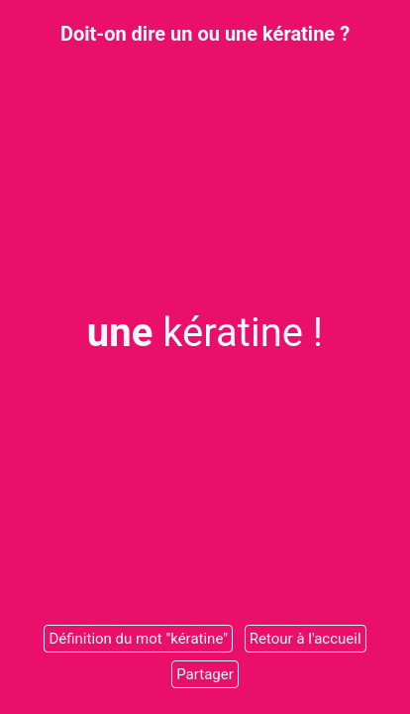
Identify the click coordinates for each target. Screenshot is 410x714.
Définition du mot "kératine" (138, 639)
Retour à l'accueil (305, 639)
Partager (205, 674)
